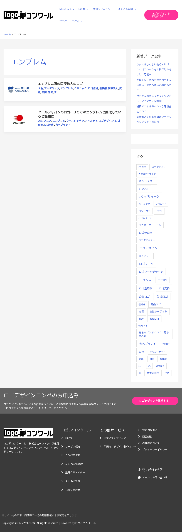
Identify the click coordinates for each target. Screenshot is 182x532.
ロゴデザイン (106, 120)
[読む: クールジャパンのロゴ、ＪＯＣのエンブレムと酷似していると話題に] (19, 119)
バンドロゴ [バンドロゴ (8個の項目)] (144, 211)
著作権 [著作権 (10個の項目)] (163, 359)
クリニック (80, 88)
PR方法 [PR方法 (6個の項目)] (142, 167)
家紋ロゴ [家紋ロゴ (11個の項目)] (154, 318)
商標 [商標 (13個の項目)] (141, 311)
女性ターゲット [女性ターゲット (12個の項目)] (158, 311)
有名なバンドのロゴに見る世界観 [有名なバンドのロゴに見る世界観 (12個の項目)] (154, 334)
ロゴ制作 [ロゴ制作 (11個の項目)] (162, 280)
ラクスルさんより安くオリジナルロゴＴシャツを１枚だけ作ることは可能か (153, 69)
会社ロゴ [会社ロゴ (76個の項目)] (162, 296)
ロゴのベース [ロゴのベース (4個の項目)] (144, 218)
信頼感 (103, 88)
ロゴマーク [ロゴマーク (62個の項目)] (146, 264)
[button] (161, 15)
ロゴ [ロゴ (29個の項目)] (159, 211)
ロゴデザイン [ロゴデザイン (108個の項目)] (148, 248)
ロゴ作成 (93, 88)
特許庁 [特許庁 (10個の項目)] (166, 343)
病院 (44, 92)
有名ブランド (62, 124)
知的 (50, 92)
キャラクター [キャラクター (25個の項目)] (147, 181)
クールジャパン (75, 120)
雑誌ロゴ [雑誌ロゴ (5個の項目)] (160, 365)
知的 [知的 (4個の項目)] (152, 359)
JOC (40, 120)
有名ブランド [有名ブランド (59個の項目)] (147, 343)
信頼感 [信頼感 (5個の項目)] (142, 304)
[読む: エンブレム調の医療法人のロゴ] (19, 89)
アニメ (47, 120)
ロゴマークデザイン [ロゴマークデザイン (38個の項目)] (151, 272)
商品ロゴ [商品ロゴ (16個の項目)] (156, 304)
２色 (40, 88)
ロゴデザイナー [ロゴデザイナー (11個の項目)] (147, 240)
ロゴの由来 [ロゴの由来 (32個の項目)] (145, 232)
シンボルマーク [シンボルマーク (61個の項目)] (149, 196)
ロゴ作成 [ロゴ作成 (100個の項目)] (145, 280)
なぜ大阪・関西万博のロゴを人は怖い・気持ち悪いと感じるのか (153, 85)
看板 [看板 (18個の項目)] (141, 359)
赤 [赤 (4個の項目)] (149, 365)
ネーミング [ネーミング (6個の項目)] (144, 203)
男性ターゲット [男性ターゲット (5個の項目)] (157, 351)
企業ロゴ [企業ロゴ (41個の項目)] (144, 296)
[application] (86, 9)
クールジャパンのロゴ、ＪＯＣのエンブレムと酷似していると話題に (79, 114)
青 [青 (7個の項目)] (140, 373)
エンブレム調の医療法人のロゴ (60, 83)
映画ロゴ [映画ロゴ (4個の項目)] (142, 325)
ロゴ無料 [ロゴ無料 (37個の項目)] (164, 288)
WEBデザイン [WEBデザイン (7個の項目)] (159, 167)
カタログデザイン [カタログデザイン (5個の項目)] (147, 173)
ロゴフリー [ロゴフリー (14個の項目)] (145, 256)
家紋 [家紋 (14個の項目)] (141, 318)
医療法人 (113, 88)
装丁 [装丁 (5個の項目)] (141, 365)
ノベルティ (91, 120)
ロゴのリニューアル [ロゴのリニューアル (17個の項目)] (150, 225)
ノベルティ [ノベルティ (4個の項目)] (161, 203)
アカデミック (51, 88)
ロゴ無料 (49, 124)
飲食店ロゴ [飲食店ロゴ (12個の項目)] (153, 373)
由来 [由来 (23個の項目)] (141, 351)
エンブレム (66, 88)
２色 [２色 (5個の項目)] (167, 373)
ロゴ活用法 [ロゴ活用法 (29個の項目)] (145, 288)
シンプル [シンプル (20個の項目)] (144, 188)
